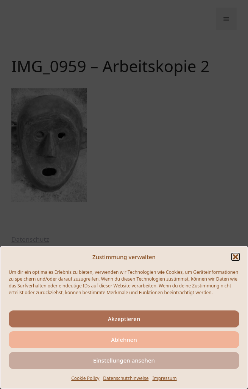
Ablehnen (124, 339)
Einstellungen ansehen (124, 360)
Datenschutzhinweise (125, 378)
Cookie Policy (85, 378)
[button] (235, 257)
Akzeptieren (124, 319)
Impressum (164, 378)
